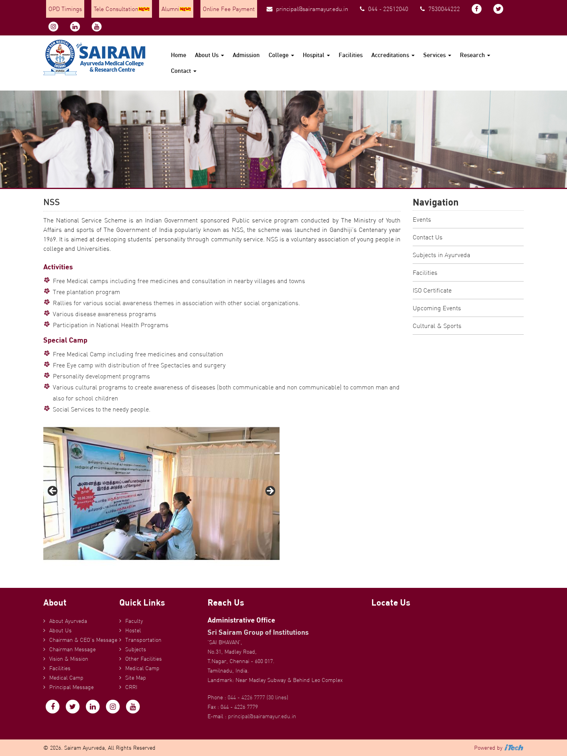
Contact (183, 70)
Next (270, 491)
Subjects (135, 649)
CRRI (131, 687)
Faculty (134, 620)
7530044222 (440, 9)
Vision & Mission (68, 658)
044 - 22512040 (384, 9)
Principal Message (71, 687)
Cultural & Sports (437, 326)
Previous (53, 491)
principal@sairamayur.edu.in (307, 9)
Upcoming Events (437, 308)
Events (422, 219)
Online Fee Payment (229, 9)
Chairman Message (72, 649)
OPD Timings (65, 9)
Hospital (316, 55)
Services (437, 55)
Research (475, 55)
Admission (246, 55)
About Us (209, 55)
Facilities (351, 55)
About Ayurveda (68, 620)
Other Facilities (143, 658)
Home (178, 55)
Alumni (176, 9)
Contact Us (428, 237)
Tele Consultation (122, 9)
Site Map (135, 677)
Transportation (143, 639)
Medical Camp (66, 677)
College (281, 55)
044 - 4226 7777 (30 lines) (258, 697)
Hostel (133, 630)
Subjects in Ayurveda (441, 255)
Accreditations (393, 55)
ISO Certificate (432, 290)
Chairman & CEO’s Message (83, 639)
